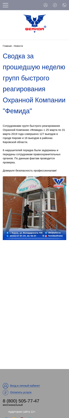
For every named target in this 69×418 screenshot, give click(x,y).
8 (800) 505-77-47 (21, 400)
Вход (45, 5)
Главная (7, 46)
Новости (18, 46)
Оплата (55, 5)
